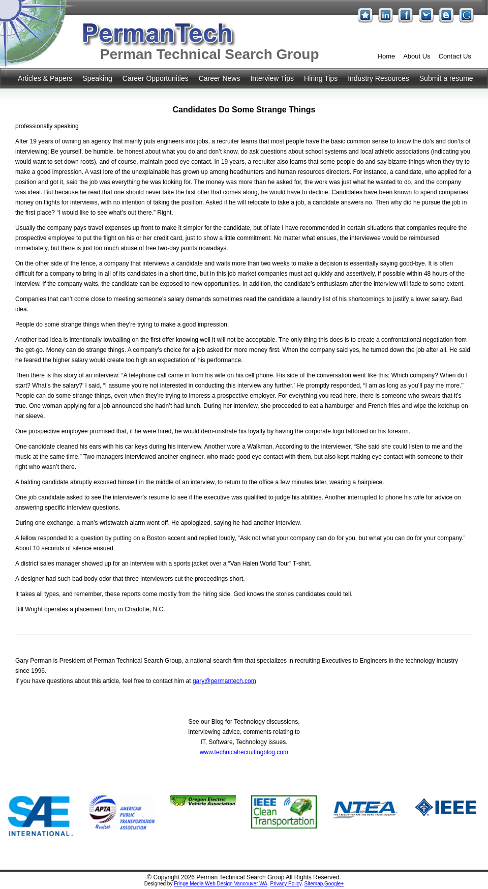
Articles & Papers (45, 78)
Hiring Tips (321, 78)
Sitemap (313, 883)
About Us (416, 56)
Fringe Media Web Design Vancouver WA (220, 883)
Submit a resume (446, 78)
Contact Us (455, 56)
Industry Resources (378, 78)
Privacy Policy (286, 883)
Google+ (334, 883)
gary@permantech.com (224, 681)
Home (386, 56)
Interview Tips (272, 78)
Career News (219, 78)
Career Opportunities (156, 78)
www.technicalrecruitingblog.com (244, 752)
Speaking (97, 78)
